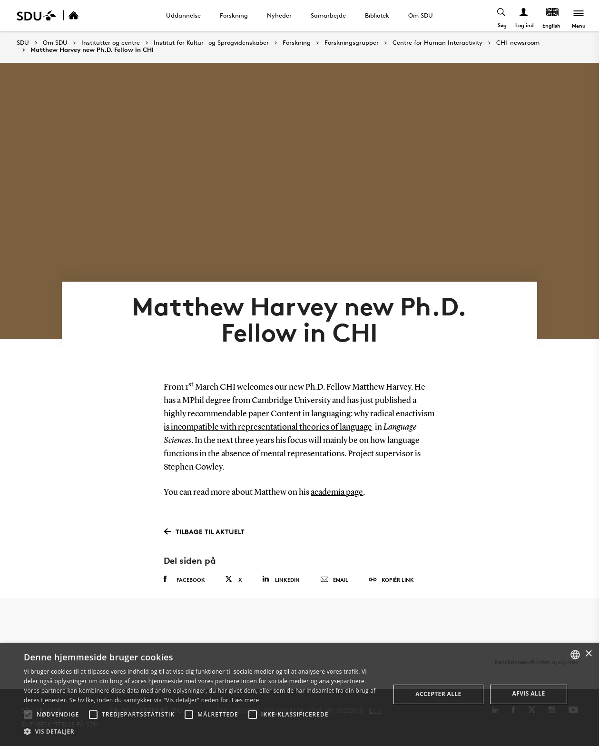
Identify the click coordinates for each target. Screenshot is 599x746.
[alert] (299, 694)
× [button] (588, 654)
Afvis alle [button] (528, 693)
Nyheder (279, 15)
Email (334, 580)
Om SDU (420, 15)
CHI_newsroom (518, 42)
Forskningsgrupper (351, 42)
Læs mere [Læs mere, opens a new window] (245, 700)
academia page (337, 492)
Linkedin (281, 579)
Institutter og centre (110, 42)
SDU (23, 42)
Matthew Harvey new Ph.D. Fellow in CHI (92, 50)
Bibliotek (377, 15)
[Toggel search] (502, 15)
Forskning (234, 15)
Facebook (184, 579)
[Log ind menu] (524, 15)
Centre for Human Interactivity (437, 42)
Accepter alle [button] (438, 694)
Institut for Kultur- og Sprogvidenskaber (211, 42)
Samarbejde (328, 15)
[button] (28, 714)
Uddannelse (183, 15)
